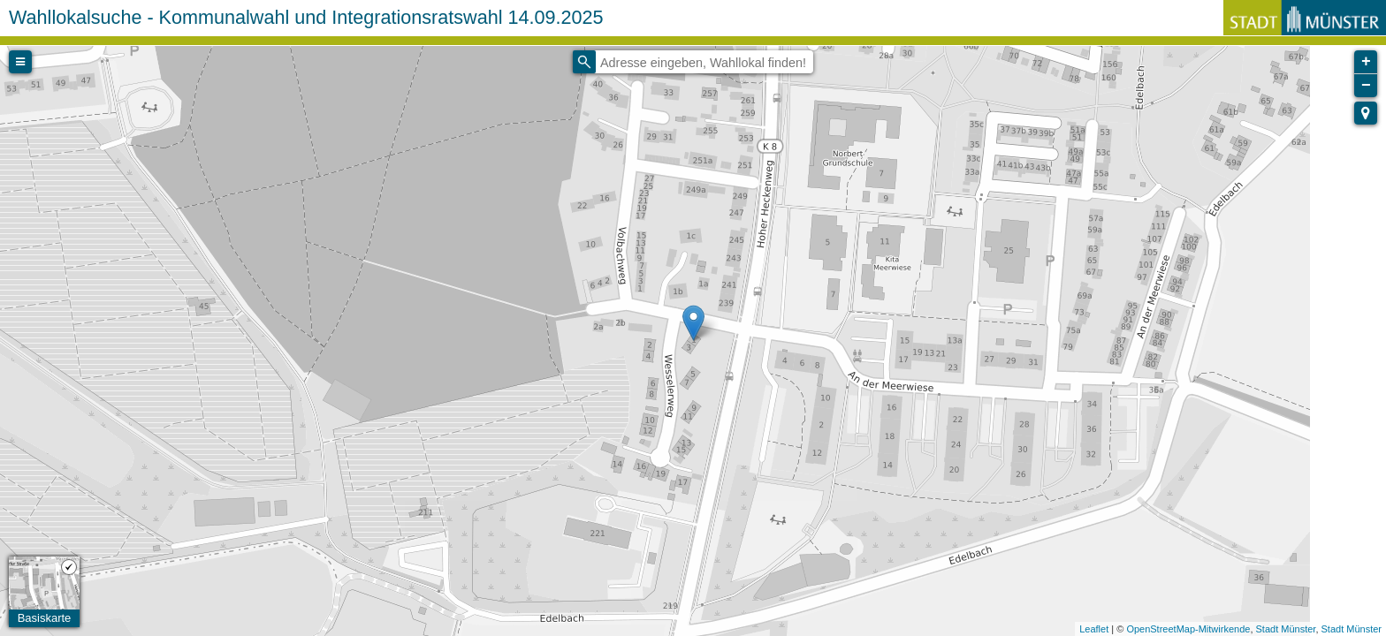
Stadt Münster (1286, 629)
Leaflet (1093, 629)
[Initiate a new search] (584, 61)
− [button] (1366, 85)
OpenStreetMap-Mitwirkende (1188, 629)
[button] (1365, 113)
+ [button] (1366, 61)
